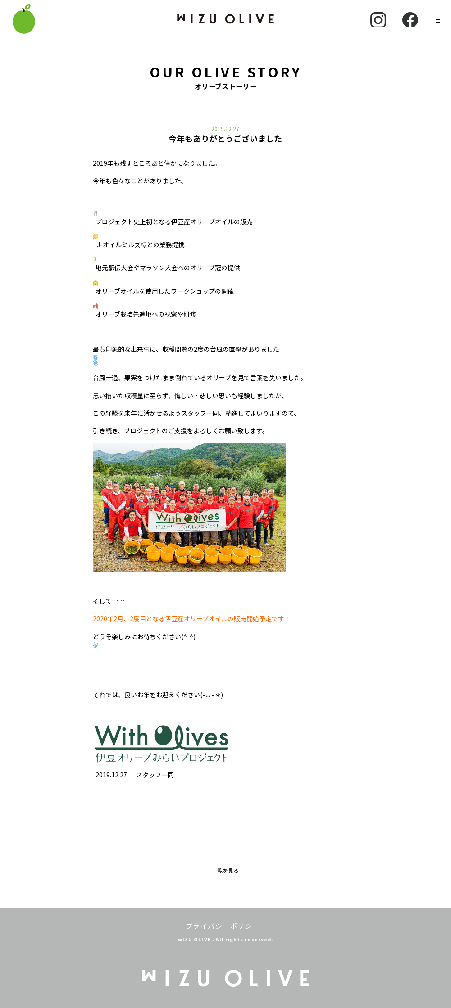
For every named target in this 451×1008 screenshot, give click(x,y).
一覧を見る (225, 870)
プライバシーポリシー (223, 926)
